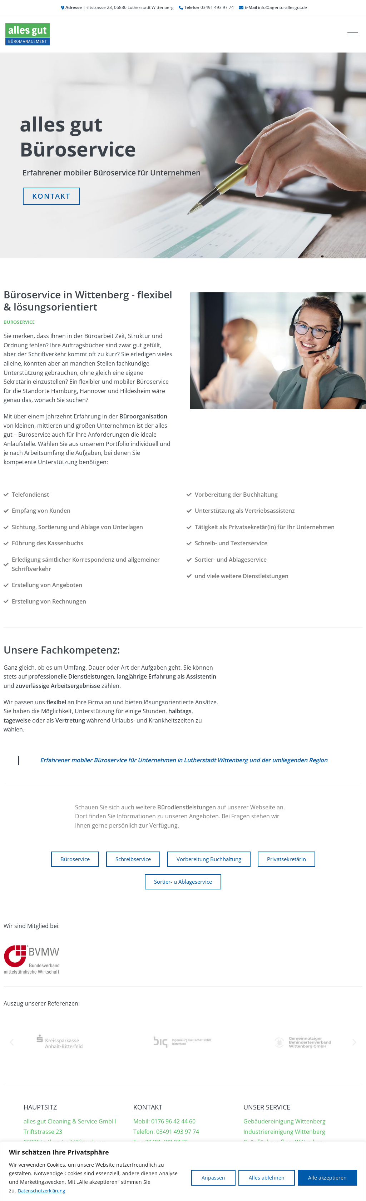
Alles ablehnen (267, 1177)
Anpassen (213, 1177)
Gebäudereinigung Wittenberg (284, 1122)
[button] (11, 1042)
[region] (183, 1171)
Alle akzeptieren (327, 1177)
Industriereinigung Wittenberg (284, 1132)
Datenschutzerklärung (44, 1190)
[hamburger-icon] (353, 34)
